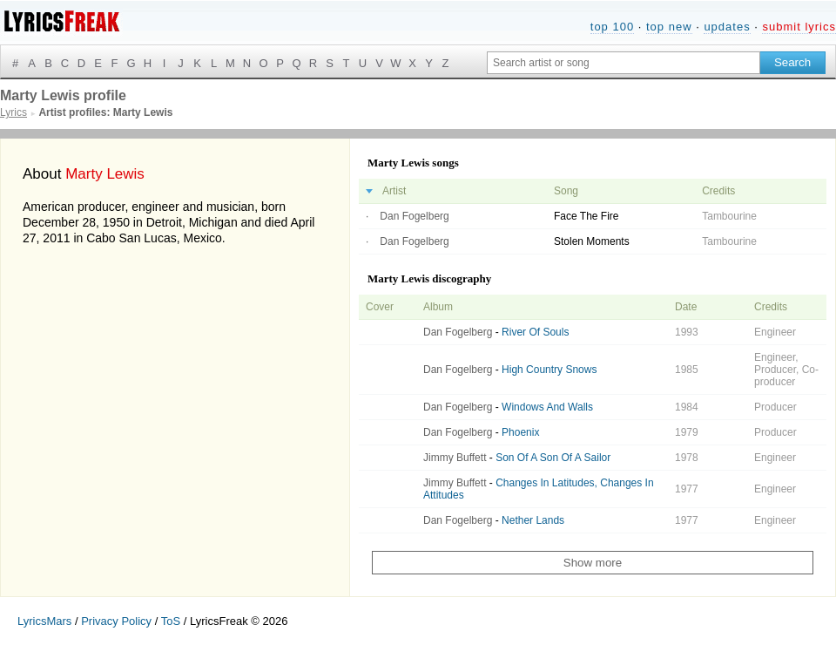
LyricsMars (44, 621)
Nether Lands (533, 520)
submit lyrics (799, 26)
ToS (170, 621)
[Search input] (623, 62)
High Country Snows (549, 369)
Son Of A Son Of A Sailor (553, 458)
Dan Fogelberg (414, 216)
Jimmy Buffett (454, 458)
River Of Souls (535, 332)
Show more (592, 562)
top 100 (612, 26)
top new (669, 26)
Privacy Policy (116, 621)
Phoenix (520, 432)
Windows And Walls (547, 407)
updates (727, 26)
